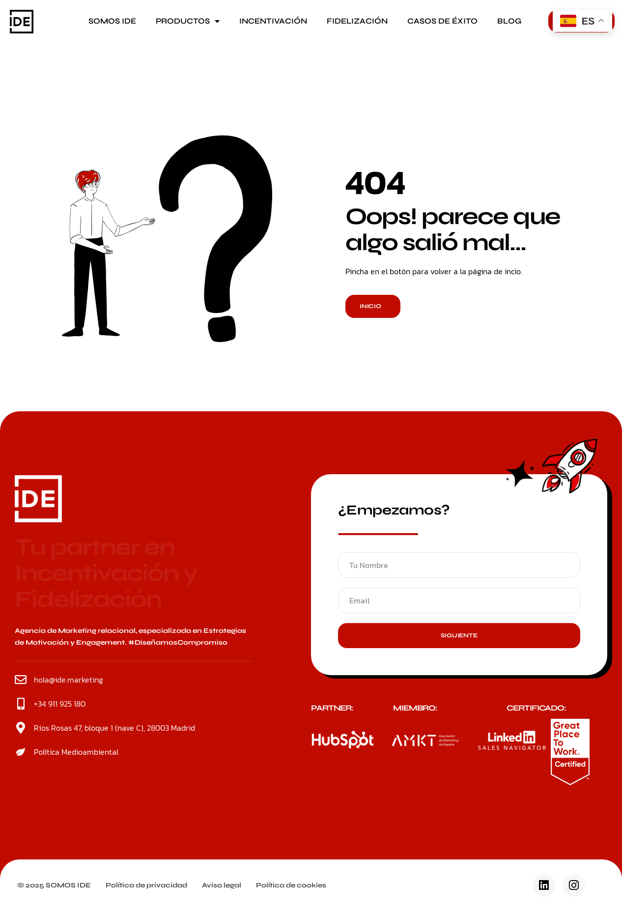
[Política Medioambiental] (21, 752)
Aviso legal (221, 885)
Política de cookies (291, 885)
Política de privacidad (146, 885)
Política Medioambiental (76, 752)
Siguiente (459, 635)
